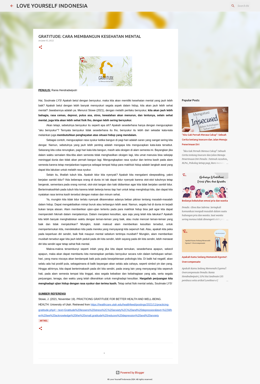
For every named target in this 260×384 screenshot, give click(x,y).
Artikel (44, 321)
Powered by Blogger (130, 372)
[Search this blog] (232, 6)
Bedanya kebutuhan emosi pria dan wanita (205, 200)
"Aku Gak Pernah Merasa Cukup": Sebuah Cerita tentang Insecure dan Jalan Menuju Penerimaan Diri (204, 139)
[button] (40, 47)
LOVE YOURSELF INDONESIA (52, 6)
